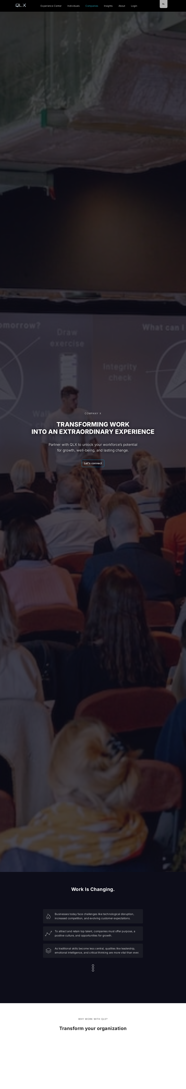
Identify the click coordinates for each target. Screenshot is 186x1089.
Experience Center (51, 5)
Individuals (73, 5)
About (122, 5)
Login (134, 5)
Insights (108, 5)
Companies (91, 5)
